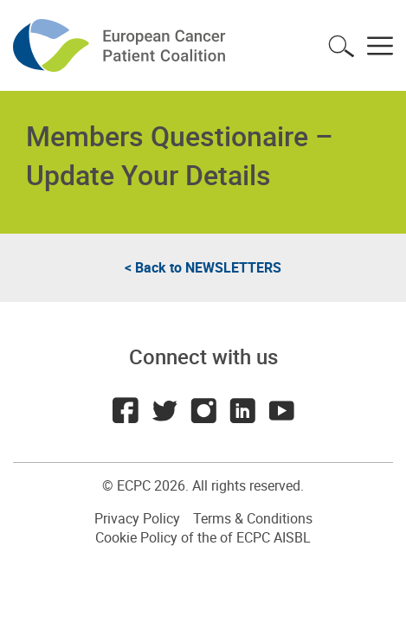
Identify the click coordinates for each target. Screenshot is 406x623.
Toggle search (341, 46)
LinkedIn (242, 410)
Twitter (164, 410)
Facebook (126, 410)
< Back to (203, 267)
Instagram (203, 410)
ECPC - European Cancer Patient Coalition (121, 45)
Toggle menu (380, 46)
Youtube (281, 410)
